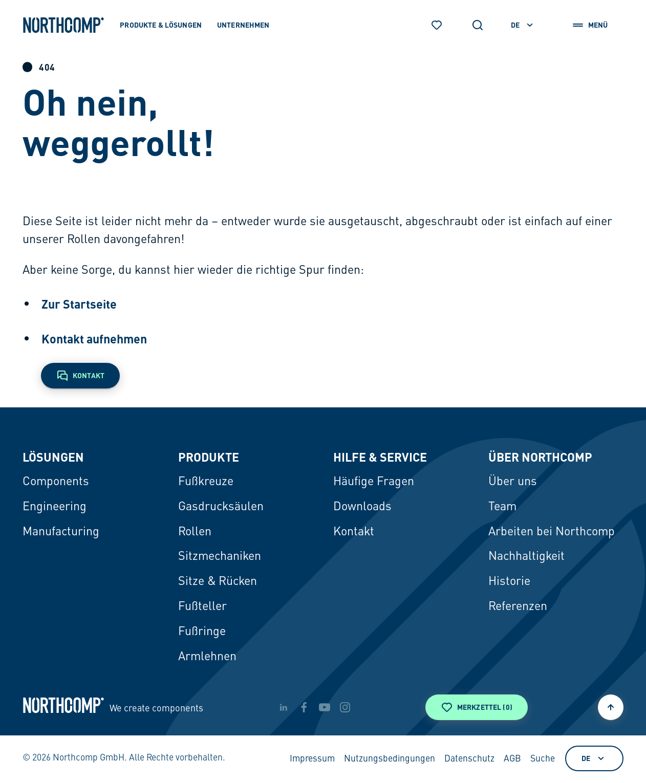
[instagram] (345, 707)
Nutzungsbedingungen (389, 759)
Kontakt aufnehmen (94, 338)
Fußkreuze (205, 482)
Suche (542, 759)
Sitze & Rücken (217, 582)
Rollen (194, 532)
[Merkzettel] (436, 25)
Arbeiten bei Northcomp (551, 532)
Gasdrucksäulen (221, 507)
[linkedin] (283, 707)
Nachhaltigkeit (526, 556)
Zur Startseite (79, 304)
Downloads (362, 507)
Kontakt (353, 532)
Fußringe (202, 632)
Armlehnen (207, 657)
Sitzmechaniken (219, 556)
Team (502, 507)
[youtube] (324, 707)
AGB (512, 759)
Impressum (312, 759)
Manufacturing (61, 532)
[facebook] (304, 707)
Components (56, 482)
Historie (509, 582)
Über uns (512, 482)
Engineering (55, 507)
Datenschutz (469, 759)
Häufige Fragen (373, 482)
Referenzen (517, 607)
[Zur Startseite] (63, 25)
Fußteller (202, 607)
